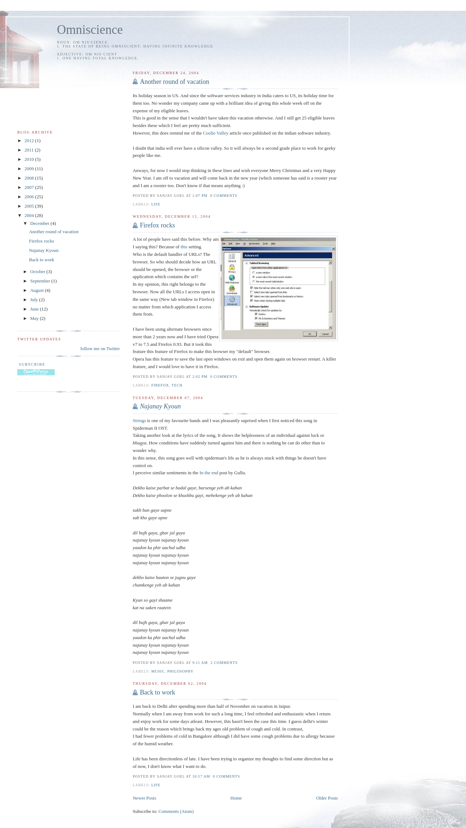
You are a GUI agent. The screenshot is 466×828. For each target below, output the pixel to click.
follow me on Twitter (100, 348)
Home (236, 798)
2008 (29, 178)
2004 (29, 215)
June (35, 309)
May (35, 318)
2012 (29, 140)
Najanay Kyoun (43, 250)
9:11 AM (200, 663)
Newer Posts (144, 798)
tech (177, 385)
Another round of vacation (174, 81)
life (155, 204)
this (184, 246)
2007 (29, 187)
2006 (29, 196)
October (38, 271)
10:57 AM (201, 776)
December (40, 223)
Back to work (157, 692)
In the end (209, 472)
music (158, 671)
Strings (139, 420)
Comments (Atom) (176, 811)
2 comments (224, 663)
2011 (29, 150)
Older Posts (327, 798)
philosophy (180, 671)
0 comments (223, 196)
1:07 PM (199, 196)
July (34, 299)
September (40, 281)
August (37, 290)
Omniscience (90, 30)
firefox (160, 385)
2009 (29, 168)
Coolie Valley (216, 133)
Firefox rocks (157, 225)
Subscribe (31, 364)
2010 (29, 159)
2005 (29, 206)
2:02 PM (199, 377)
